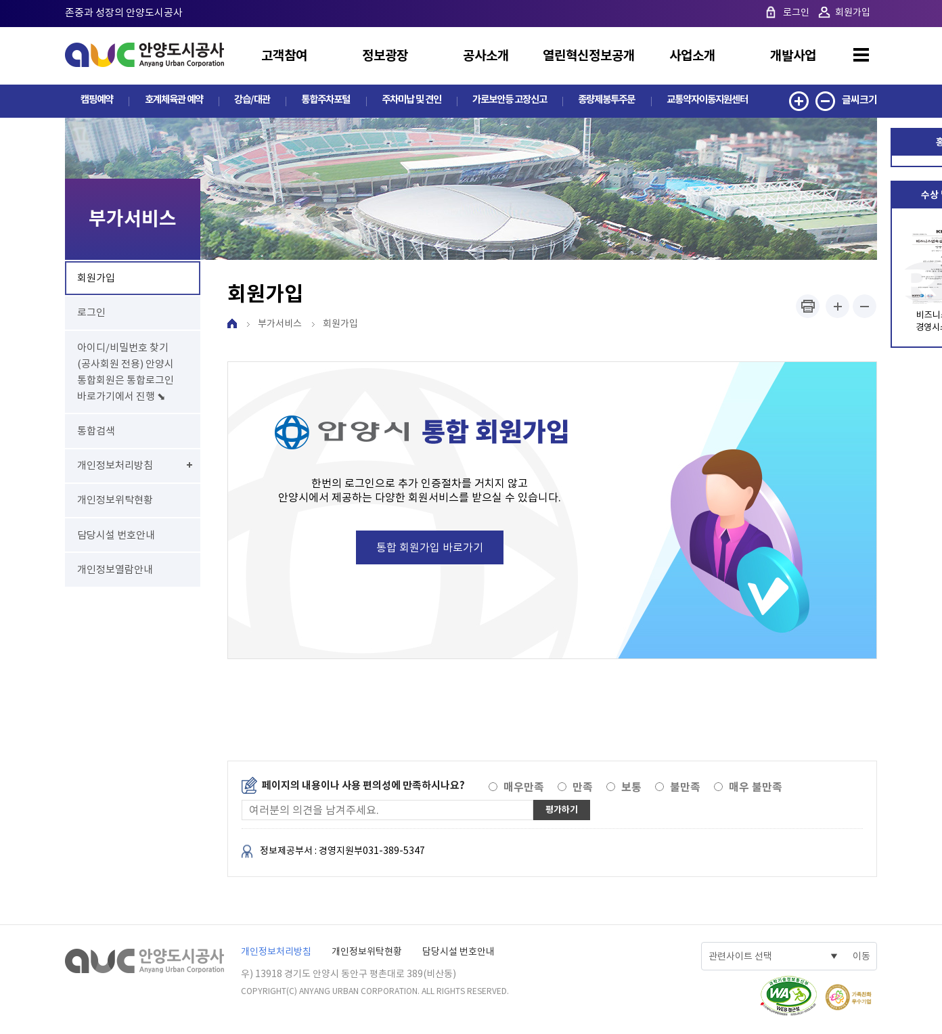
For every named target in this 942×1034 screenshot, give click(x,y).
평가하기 (563, 810)
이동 (861, 957)
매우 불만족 (755, 788)
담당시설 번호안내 (458, 952)
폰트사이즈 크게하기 (837, 306)
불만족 (685, 788)
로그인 (796, 12)
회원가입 (852, 12)
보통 (631, 788)
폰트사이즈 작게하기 (864, 306)
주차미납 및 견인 (407, 99)
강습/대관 (249, 99)
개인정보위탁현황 (367, 952)
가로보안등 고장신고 (506, 99)
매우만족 (523, 788)
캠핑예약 (96, 99)
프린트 (807, 306)
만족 (583, 788)
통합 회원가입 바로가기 (429, 548)
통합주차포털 (322, 99)
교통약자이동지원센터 (706, 99)
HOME (232, 324)
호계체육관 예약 (171, 99)
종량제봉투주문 (604, 99)
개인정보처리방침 (276, 952)
